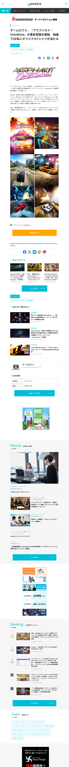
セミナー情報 (49, 11)
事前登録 (30, 49)
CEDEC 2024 (33, 726)
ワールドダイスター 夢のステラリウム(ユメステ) (36, 734)
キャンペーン (15, 25)
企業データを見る (34, 393)
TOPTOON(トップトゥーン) (20, 726)
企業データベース (19, 11)
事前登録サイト (34, 233)
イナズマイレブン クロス (19, 722)
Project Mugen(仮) (18, 730)
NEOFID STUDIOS (17, 738)
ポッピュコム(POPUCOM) (46, 726)
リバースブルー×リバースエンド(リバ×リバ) (38, 730)
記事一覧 (5, 11)
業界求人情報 (35, 11)
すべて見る (34, 288)
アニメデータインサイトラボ (36, 722)
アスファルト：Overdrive (18, 49)
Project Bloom (17, 734)
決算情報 (61, 11)
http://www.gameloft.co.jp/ (31, 367)
